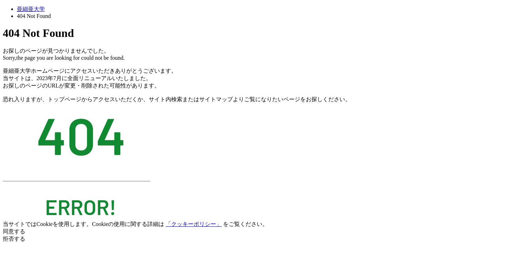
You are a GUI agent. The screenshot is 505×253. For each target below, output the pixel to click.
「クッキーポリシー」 (194, 224)
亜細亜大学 (31, 9)
